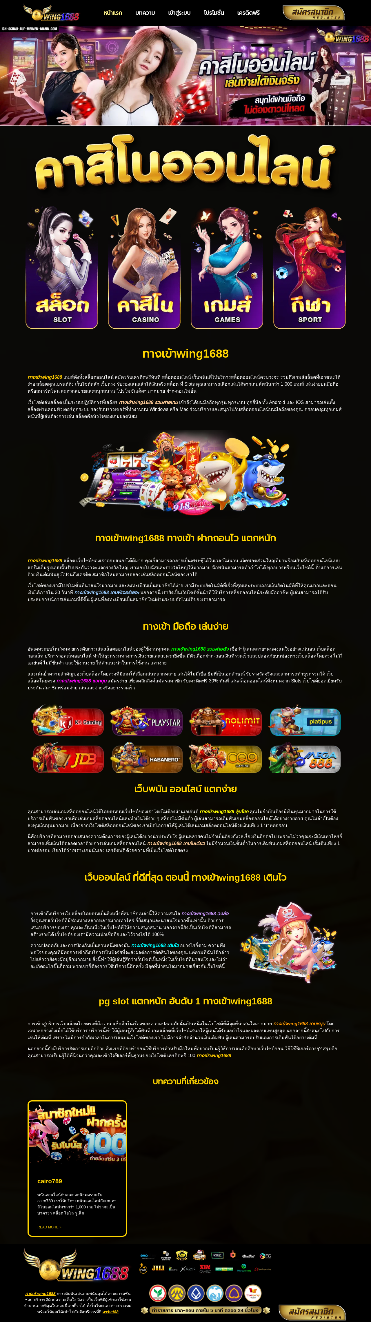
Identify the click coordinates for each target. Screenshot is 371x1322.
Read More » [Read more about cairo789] (49, 1227)
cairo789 (49, 1181)
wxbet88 (111, 1312)
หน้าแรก (112, 13)
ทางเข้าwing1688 (40, 1293)
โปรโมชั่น (214, 13)
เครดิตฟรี (248, 13)
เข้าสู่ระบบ (179, 13)
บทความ (145, 13)
